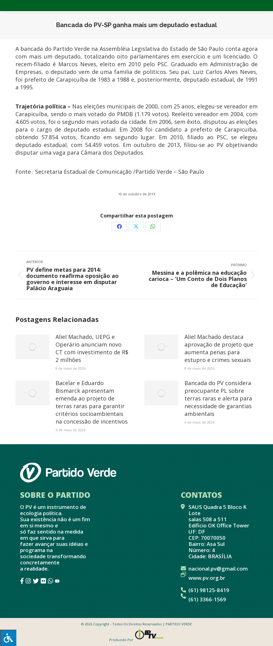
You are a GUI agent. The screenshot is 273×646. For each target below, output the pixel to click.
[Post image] (32, 347)
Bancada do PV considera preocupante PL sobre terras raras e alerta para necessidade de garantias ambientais (218, 398)
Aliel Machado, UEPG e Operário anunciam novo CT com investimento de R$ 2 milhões (92, 348)
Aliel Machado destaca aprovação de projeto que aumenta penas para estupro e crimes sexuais (218, 348)
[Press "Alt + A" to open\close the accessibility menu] (8, 638)
